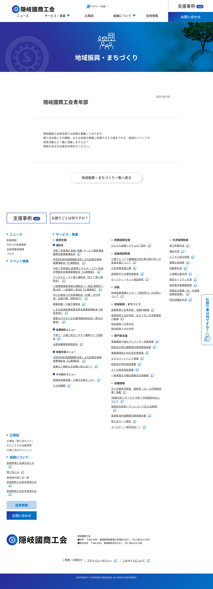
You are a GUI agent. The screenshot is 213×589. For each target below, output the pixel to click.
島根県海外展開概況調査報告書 (128, 415)
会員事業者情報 (15, 249)
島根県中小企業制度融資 (125, 273)
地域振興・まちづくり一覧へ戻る (106, 177)
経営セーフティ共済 (180, 279)
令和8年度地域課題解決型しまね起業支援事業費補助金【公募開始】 (77, 261)
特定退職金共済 (178, 299)
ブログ (10, 253)
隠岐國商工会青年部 (122, 324)
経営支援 (61, 239)
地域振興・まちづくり (127, 304)
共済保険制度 (180, 239)
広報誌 (89, 15)
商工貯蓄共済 (176, 245)
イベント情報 (19, 261)
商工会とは (13, 472)
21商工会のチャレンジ (19, 450)
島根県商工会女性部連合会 (22, 491)
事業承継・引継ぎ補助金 (66, 304)
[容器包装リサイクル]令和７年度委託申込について (135, 399)
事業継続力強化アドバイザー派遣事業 (132, 341)
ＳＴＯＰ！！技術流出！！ (126, 427)
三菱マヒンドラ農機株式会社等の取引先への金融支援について (136, 260)
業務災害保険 (176, 262)
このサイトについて (133, 560)
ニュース (23, 15)
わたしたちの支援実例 (19, 445)
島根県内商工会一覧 (18, 477)
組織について (19, 457)
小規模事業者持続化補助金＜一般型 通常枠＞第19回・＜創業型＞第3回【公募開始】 (78, 287)
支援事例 (191, 6)
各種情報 (119, 383)
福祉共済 (174, 251)
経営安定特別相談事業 (123, 364)
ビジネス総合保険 (179, 257)
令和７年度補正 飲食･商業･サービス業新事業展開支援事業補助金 (78, 252)
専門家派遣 (120, 335)
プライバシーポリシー (99, 560)
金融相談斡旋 (122, 253)
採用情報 (152, 15)
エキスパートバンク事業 (125, 358)
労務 (116, 287)
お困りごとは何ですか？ (70, 218)
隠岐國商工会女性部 (122, 328)
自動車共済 (175, 268)
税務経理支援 (122, 239)
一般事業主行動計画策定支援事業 (130, 375)
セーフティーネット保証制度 (127, 279)
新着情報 (12, 240)
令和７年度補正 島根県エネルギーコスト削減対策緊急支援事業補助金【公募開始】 (78, 270)
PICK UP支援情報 (16, 244)
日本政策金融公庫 (121, 268)
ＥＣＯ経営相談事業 (122, 369)
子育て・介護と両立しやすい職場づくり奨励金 (78, 336)
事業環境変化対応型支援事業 (127, 353)
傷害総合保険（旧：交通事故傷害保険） (184, 292)
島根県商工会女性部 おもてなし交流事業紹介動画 (136, 317)
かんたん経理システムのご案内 (128, 245)
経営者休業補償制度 (180, 285)
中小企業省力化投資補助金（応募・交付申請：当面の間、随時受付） (76, 296)
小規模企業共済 (178, 273)
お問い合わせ (191, 16)
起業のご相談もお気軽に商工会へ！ (73, 366)
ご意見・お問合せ (73, 560)
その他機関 (59, 385)
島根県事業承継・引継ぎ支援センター (74, 380)
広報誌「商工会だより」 (20, 441)
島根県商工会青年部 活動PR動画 (130, 310)
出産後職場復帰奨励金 (65, 344)
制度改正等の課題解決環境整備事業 (131, 347)
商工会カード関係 (121, 421)
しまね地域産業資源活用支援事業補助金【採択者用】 (78, 311)
